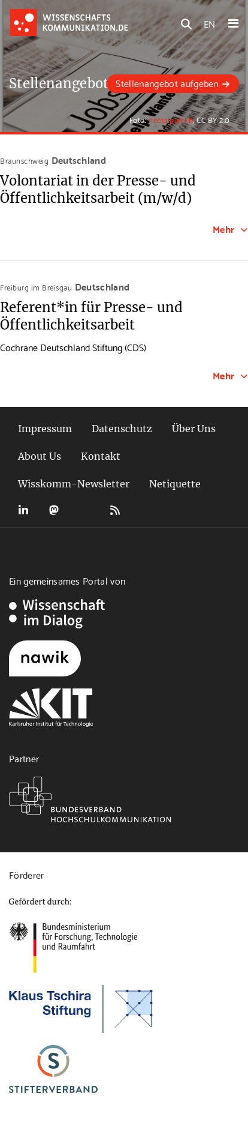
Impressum (45, 429)
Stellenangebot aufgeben (167, 82)
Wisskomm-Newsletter (73, 484)
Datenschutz (122, 429)
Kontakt (100, 456)
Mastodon (54, 510)
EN (209, 23)
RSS (115, 510)
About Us (39, 456)
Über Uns (194, 429)
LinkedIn (23, 510)
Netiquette (175, 484)
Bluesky (84, 510)
